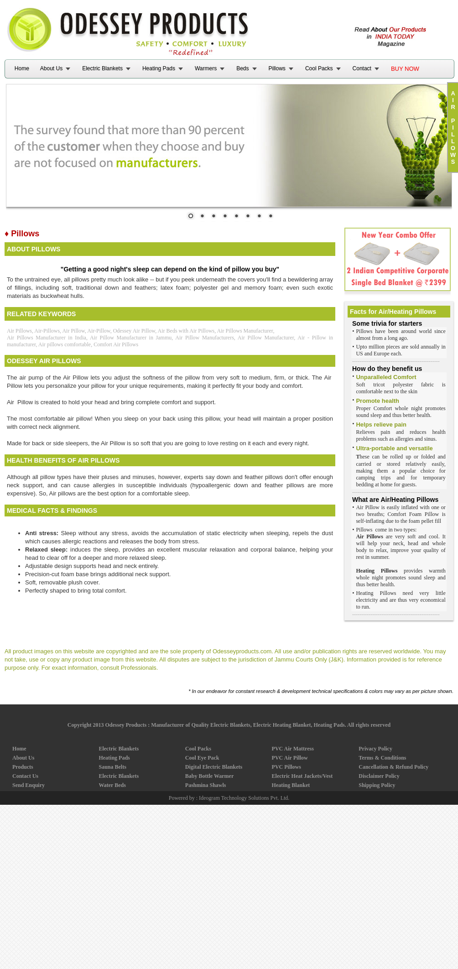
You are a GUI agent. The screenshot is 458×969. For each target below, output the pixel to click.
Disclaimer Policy (379, 776)
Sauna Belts (112, 767)
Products (22, 767)
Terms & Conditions (382, 758)
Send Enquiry (28, 785)
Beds (242, 68)
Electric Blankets (102, 68)
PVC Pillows (286, 767)
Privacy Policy (375, 748)
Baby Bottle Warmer (209, 776)
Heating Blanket (291, 785)
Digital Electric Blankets (213, 767)
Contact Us (25, 776)
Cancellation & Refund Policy (393, 767)
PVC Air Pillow (290, 758)
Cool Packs (319, 68)
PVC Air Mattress (293, 748)
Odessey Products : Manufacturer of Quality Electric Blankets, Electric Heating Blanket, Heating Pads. (225, 725)
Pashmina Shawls (205, 785)
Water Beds (112, 785)
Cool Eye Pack (202, 758)
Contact (362, 68)
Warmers (206, 68)
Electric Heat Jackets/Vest (302, 776)
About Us (51, 68)
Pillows (277, 68)
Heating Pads (158, 68)
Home (22, 68)
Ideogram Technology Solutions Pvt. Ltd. (244, 798)
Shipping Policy (377, 785)
